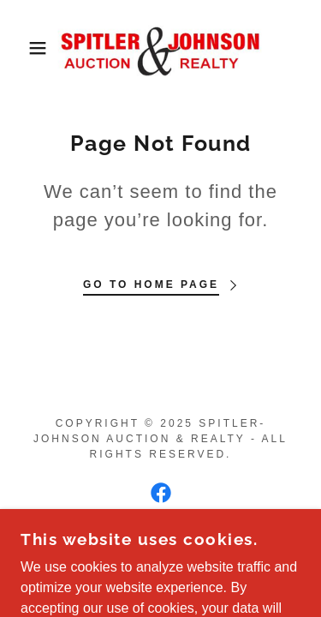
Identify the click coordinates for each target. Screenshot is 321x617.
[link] (160, 48)
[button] (25, 48)
